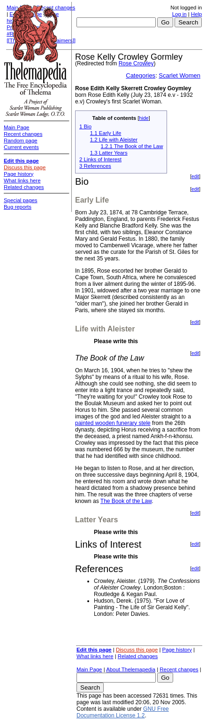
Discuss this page (137, 649)
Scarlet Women (179, 75)
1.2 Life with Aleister (113, 139)
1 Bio (85, 126)
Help (196, 14)
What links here (95, 656)
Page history (177, 649)
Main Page (89, 669)
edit (195, 176)
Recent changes (179, 669)
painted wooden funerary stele (113, 423)
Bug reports (17, 207)
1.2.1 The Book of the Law (132, 146)
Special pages (21, 200)
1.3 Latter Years (109, 153)
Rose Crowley (136, 63)
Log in (179, 14)
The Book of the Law (126, 501)
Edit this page (94, 649)
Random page (21, 140)
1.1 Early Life (105, 133)
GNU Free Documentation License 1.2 (122, 712)
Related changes (138, 656)
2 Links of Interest (100, 159)
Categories (140, 75)
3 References (95, 166)
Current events (21, 147)
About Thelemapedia (130, 669)
